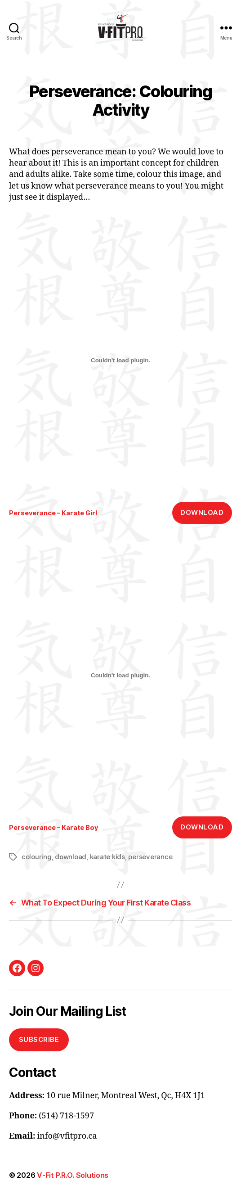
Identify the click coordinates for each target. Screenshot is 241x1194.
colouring (37, 856)
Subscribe (39, 1039)
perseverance (150, 856)
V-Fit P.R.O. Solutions (72, 1175)
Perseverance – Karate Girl (53, 513)
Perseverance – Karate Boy (53, 827)
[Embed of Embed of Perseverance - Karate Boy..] (120, 675)
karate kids (107, 856)
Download (201, 512)
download (70, 856)
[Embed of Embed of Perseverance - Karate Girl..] (120, 360)
